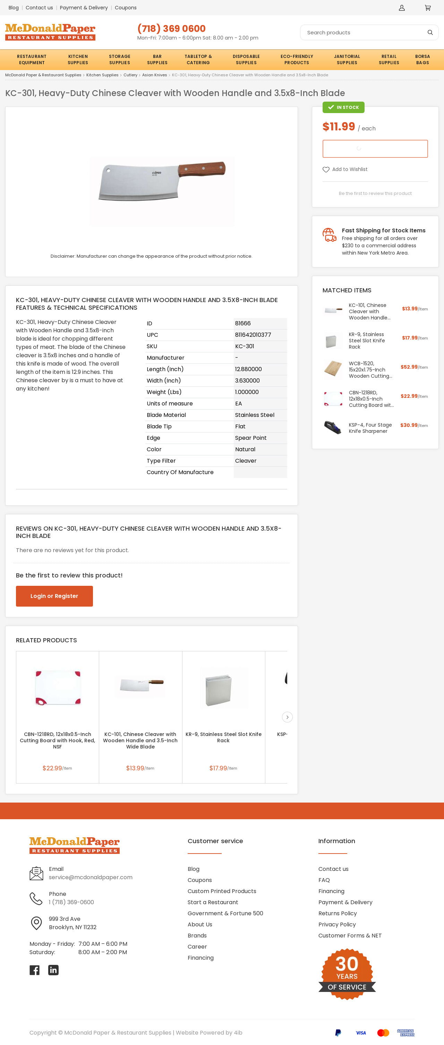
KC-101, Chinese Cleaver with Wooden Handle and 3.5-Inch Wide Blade (140, 740)
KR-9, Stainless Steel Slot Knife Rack (224, 737)
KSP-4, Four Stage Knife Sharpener (370, 428)
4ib (238, 1033)
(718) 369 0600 (171, 28)
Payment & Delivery (84, 7)
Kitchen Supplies (102, 75)
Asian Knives (154, 75)
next (287, 717)
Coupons (126, 7)
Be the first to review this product (375, 193)
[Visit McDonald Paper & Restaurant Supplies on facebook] (34, 970)
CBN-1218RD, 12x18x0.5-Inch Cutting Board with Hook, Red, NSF (57, 740)
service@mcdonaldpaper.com (91, 877)
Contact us (39, 7)
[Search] (369, 32)
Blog (14, 7)
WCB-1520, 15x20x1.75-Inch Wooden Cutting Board (369, 369)
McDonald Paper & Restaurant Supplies (43, 75)
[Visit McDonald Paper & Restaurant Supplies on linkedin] (53, 970)
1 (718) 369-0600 (71, 902)
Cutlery (130, 75)
